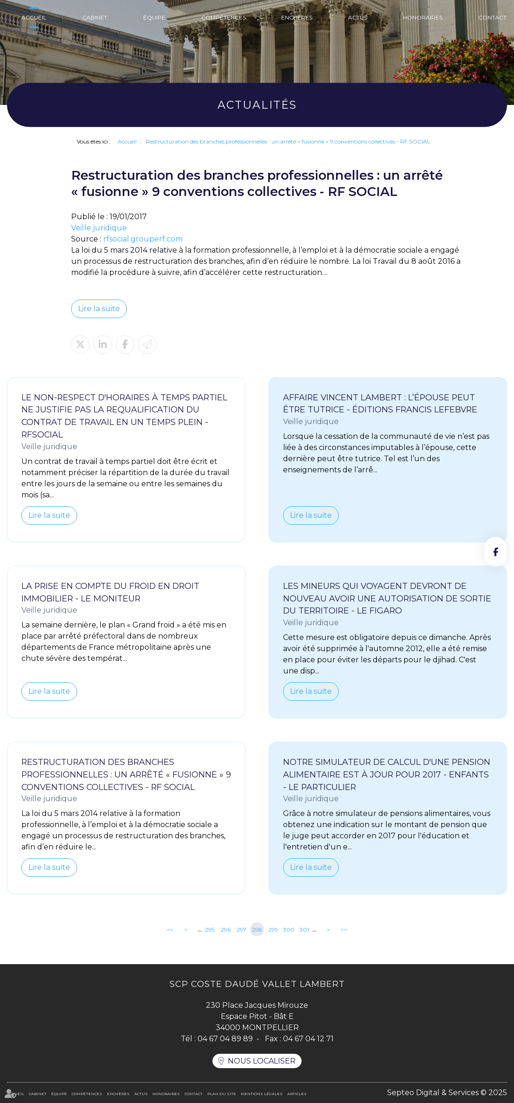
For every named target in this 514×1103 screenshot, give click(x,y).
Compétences (223, 17)
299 (273, 929)
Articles (297, 1093)
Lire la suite (99, 308)
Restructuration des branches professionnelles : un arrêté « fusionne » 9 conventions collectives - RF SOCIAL (288, 141)
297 (241, 929)
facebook (495, 551)
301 (304, 929)
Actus (357, 17)
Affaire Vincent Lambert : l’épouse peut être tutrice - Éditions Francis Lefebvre (380, 403)
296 (226, 929)
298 (257, 929)
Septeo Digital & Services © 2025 (447, 1092)
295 (209, 929)
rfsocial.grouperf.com (143, 239)
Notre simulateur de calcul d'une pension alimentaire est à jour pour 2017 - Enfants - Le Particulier (386, 774)
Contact (492, 17)
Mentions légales (262, 1093)
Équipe (154, 17)
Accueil (33, 17)
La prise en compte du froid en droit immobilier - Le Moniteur (110, 592)
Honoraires (422, 17)
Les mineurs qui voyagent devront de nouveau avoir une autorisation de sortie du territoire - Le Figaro (387, 598)
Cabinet (94, 17)
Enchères (296, 17)
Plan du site (221, 1093)
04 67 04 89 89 (225, 1038)
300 (289, 929)
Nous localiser (262, 1061)
